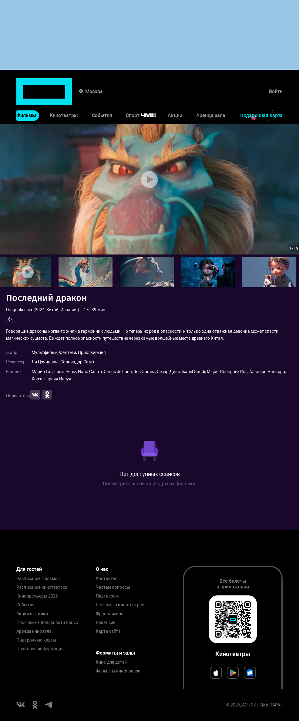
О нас (102, 569)
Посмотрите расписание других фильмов (150, 484)
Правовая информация (40, 649)
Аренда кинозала (34, 631)
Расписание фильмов (38, 578)
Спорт (145, 96)
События (102, 96)
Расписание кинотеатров (42, 587)
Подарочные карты (36, 640)
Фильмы (26, 96)
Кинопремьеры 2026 (37, 596)
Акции (175, 96)
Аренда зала (210, 96)
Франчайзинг (109, 614)
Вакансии (106, 622)
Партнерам (107, 596)
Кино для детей (111, 662)
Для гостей (29, 569)
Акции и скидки (32, 614)
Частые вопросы (113, 587)
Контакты (106, 578)
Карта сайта (108, 631)
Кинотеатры (64, 96)
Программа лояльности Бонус (47, 622)
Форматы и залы (115, 653)
